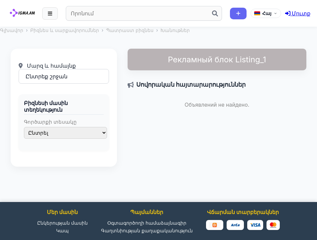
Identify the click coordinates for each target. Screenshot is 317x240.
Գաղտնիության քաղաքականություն (147, 230)
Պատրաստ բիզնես (130, 30)
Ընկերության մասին (62, 223)
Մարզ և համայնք (47, 65)
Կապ (62, 230)
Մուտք (298, 13)
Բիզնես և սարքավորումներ (64, 30)
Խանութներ (175, 30)
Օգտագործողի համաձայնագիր (146, 223)
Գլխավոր (11, 30)
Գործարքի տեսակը (50, 122)
